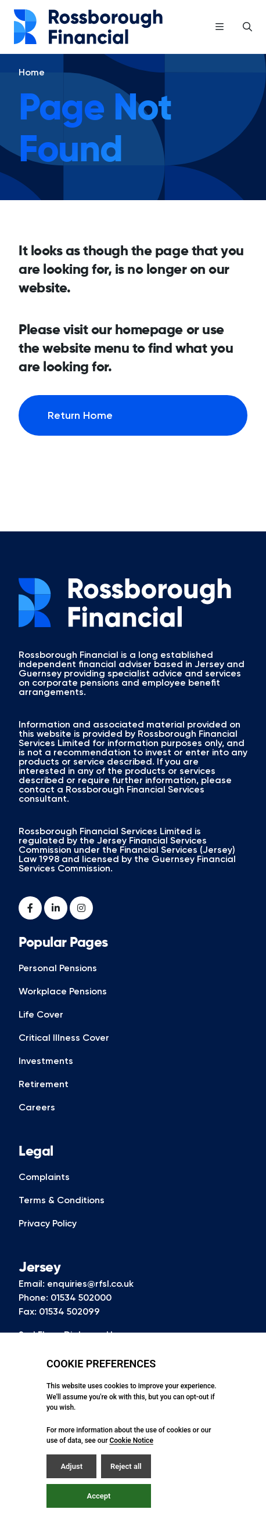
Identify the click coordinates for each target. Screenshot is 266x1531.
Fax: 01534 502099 (59, 1327)
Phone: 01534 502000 (65, 1313)
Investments (46, 1077)
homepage (149, 346)
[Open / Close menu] (219, 26)
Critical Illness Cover (64, 1053)
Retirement (44, 1100)
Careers (37, 1123)
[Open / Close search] (247, 26)
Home (32, 88)
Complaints (44, 1193)
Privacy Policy (48, 1239)
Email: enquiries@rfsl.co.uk (76, 1299)
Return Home (80, 431)
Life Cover (41, 1030)
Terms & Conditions (62, 1216)
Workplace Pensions (63, 1007)
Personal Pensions (58, 984)
